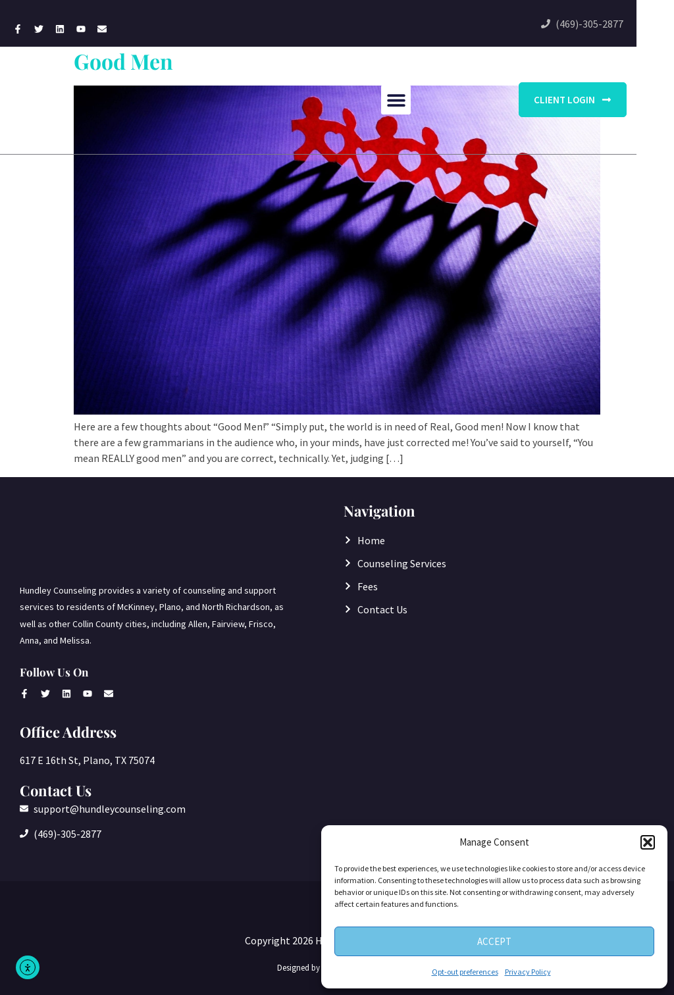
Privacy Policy (528, 972)
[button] (647, 842)
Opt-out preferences (465, 972)
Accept (494, 941)
